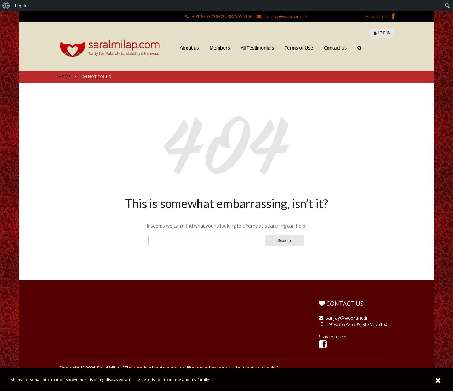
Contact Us (335, 48)
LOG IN (382, 32)
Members (220, 48)
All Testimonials (257, 48)
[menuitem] (6, 5)
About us (189, 48)
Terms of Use (299, 48)
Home (64, 76)
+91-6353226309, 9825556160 (219, 16)
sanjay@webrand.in (282, 16)
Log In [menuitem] (21, 5)
